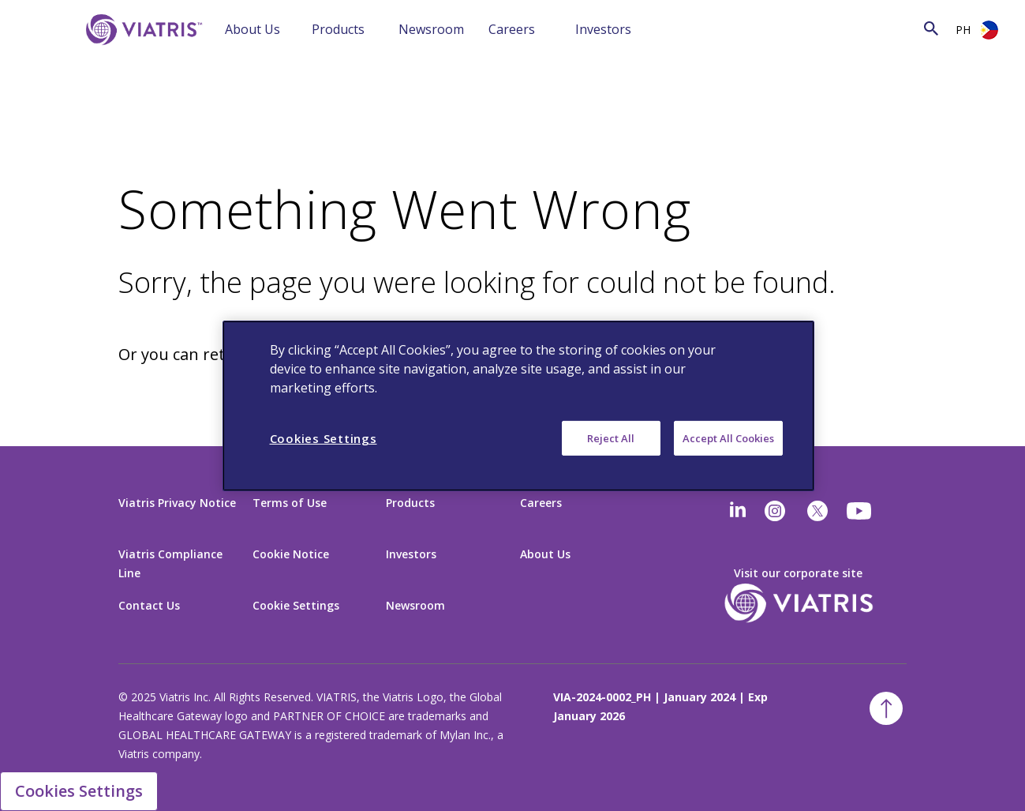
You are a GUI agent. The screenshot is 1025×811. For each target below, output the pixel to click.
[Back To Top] (886, 708)
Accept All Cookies (728, 437)
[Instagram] (774, 510)
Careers (511, 29)
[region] (518, 405)
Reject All (610, 437)
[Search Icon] (931, 28)
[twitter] (817, 510)
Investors (603, 29)
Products (338, 29)
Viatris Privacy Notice (177, 502)
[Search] (771, 28)
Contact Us (149, 605)
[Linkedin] (738, 510)
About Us (252, 29)
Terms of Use (290, 502)
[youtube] (860, 511)
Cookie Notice (291, 553)
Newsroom (431, 29)
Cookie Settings (296, 605)
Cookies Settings (79, 791)
